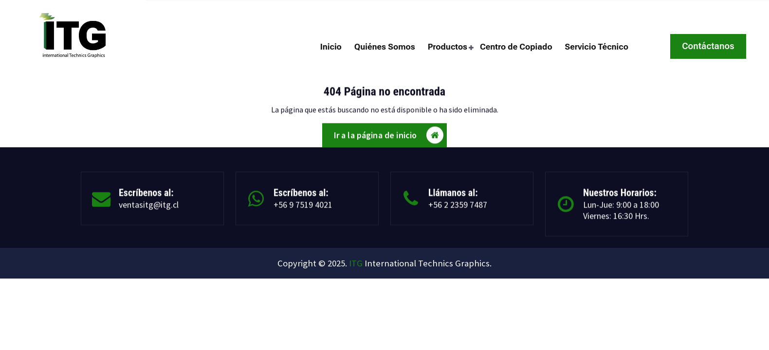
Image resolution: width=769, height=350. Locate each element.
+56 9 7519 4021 (303, 208)
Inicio (331, 47)
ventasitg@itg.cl (209, 9)
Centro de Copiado (516, 47)
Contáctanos (708, 46)
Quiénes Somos (384, 47)
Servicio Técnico (596, 47)
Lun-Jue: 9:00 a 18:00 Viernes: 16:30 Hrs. (621, 214)
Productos (448, 47)
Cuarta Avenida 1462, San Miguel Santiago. (677, 9)
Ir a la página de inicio (389, 138)
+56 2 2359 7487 (296, 9)
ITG (356, 263)
